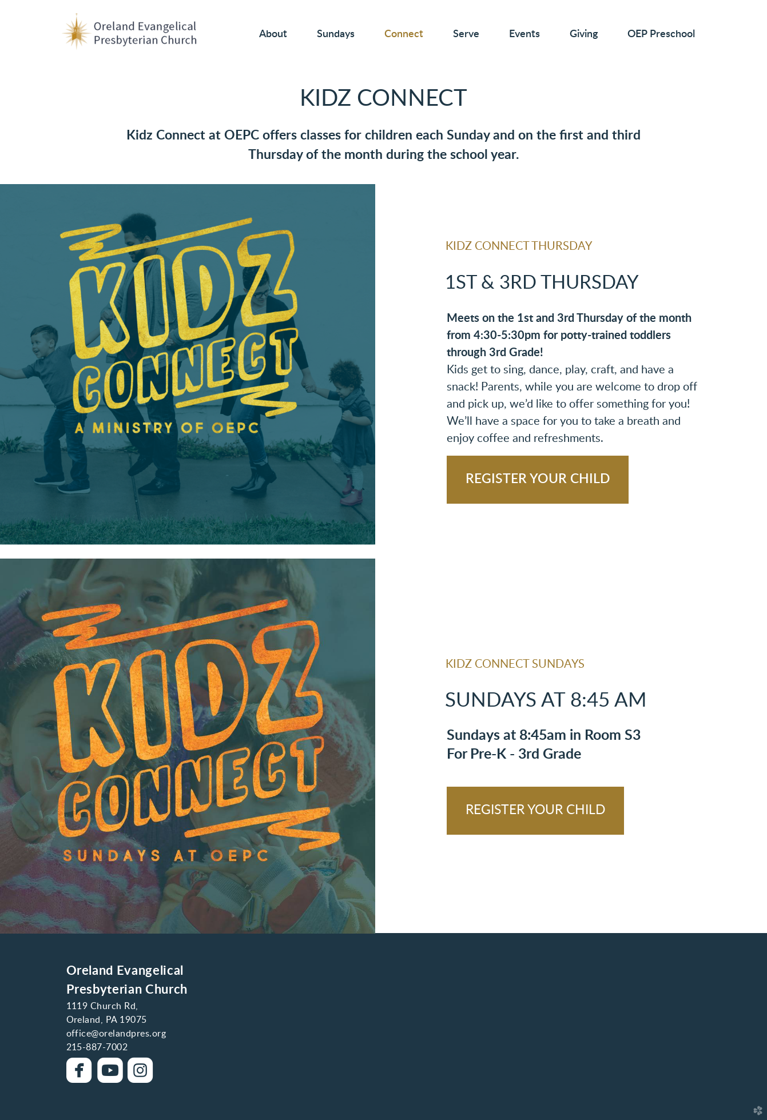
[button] (538, 480)
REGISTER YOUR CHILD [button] (535, 810)
